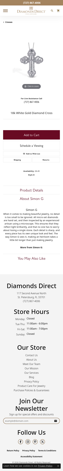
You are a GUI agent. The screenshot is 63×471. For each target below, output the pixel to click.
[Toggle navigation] (5, 10)
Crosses (8, 22)
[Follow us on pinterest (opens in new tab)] (35, 441)
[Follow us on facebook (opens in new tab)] (20, 441)
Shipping (17, 160)
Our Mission (31, 368)
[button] (52, 11)
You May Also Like (31, 258)
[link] (32, 2)
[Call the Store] (31, 301)
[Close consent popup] (58, 466)
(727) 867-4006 (31, 102)
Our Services (31, 372)
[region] (31, 61)
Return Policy (13, 450)
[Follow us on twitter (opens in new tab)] (42, 441)
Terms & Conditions (47, 450)
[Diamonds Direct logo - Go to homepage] (31, 10)
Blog (31, 377)
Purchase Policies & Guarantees (31, 390)
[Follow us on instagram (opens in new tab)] (27, 441)
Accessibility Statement (31, 456)
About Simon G (31, 198)
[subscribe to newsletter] (55, 421)
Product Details (31, 190)
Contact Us (31, 355)
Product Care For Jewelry (31, 386)
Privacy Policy (31, 381)
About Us (31, 359)
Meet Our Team (31, 364)
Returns (46, 160)
